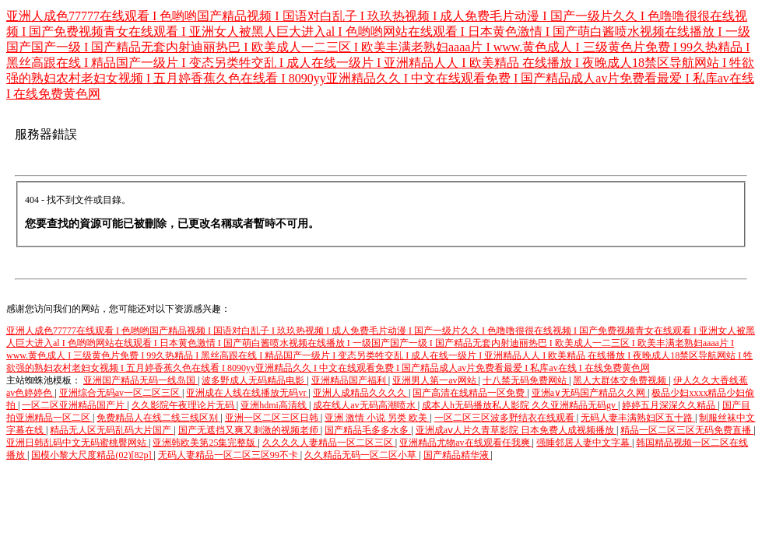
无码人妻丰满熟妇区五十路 (638, 417)
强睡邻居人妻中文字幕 (584, 442)
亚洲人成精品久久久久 (361, 392)
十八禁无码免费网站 (526, 380)
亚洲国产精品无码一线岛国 (140, 380)
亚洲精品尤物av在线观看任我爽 (465, 442)
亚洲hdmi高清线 (275, 405)
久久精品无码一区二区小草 (361, 455)
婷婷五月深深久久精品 (670, 405)
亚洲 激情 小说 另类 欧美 (377, 417)
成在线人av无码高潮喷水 (365, 405)
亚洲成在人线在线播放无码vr (247, 392)
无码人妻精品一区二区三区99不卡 (229, 455)
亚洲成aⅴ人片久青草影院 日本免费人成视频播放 (516, 430)
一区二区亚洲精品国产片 (74, 405)
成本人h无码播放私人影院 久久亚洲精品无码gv (520, 405)
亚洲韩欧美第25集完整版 (205, 442)
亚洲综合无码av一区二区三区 (120, 392)
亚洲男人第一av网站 (435, 380)
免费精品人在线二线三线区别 (158, 417)
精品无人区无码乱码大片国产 (112, 430)
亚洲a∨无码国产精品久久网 (590, 392)
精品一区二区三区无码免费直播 (686, 430)
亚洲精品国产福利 (349, 380)
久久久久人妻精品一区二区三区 (328, 442)
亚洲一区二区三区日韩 (273, 417)
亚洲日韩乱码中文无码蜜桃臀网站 (77, 442)
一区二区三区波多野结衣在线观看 (505, 417)
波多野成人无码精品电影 (254, 380)
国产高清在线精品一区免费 (470, 392)
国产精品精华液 (457, 455)
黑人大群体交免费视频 (621, 380)
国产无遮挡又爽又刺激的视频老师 (249, 430)
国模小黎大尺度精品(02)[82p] (92, 455)
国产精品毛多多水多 (368, 430)
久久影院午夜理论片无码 (184, 405)
